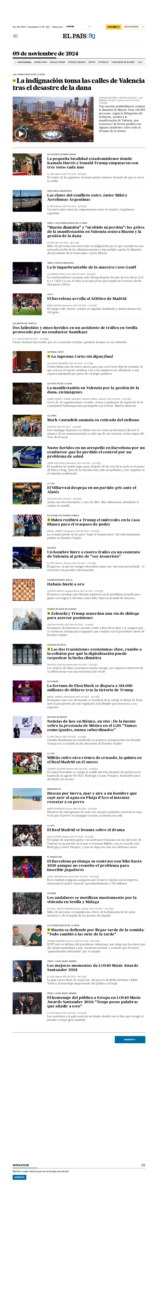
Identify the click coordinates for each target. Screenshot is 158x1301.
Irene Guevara (54, 305)
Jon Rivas (52, 499)
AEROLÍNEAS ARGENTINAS (59, 191)
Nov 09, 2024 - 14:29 (37, 339)
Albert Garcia (54, 399)
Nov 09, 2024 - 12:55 (88, 531)
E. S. (15, 339)
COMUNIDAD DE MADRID (123, 62)
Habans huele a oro (65, 584)
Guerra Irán (40, 62)
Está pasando (24, 62)
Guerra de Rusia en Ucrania (62, 609)
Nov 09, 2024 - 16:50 (75, 206)
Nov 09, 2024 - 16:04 (67, 243)
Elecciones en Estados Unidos (63, 516)
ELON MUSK (52, 681)
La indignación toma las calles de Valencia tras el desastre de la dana (79, 84)
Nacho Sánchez (65, 909)
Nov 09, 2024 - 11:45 (85, 665)
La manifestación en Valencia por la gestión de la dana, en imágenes (93, 390)
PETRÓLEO (103, 62)
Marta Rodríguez (56, 809)
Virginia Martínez (108, 98)
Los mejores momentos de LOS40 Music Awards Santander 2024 (92, 968)
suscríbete (113, 27)
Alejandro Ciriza (56, 274)
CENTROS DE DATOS (56, 645)
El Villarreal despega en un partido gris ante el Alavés (91, 490)
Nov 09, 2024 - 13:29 (89, 463)
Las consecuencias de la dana (63, 925)
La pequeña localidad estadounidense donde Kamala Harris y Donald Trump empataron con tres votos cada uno (92, 163)
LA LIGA (51, 483)
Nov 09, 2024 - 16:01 (84, 274)
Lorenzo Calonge (56, 769)
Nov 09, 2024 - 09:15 (102, 909)
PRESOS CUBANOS (76, 62)
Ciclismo (51, 416)
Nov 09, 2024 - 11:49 (82, 625)
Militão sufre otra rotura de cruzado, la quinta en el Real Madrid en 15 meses (94, 760)
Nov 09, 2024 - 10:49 (87, 876)
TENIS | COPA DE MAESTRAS (60, 263)
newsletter (21, 1165)
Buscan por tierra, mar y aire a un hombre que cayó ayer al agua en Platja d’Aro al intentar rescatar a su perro (92, 798)
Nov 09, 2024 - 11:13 (74, 737)
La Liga (51, 753)
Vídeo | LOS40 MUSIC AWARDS (62, 961)
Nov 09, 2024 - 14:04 (81, 363)
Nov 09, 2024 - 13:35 (119, 399)
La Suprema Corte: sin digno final (80, 357)
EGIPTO (92, 62)
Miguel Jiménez (55, 531)
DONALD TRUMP (57, 62)
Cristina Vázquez (128, 98)
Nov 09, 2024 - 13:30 (69, 427)
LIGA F (50, 294)
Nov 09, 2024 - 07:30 (75, 1013)
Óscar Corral (89, 399)
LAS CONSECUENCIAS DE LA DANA (29, 74)
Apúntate (19, 1177)
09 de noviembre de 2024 (45, 54)
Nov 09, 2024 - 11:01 (82, 837)
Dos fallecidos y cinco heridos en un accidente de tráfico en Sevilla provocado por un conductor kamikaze (75, 330)
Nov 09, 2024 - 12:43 (84, 563)
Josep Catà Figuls (56, 463)
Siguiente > (130, 1039)
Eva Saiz (51, 909)
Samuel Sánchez (72, 399)
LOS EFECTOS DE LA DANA (59, 384)
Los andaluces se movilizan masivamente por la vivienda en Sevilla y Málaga (92, 900)
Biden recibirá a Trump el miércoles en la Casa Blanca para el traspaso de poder (93, 522)
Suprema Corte (55, 352)
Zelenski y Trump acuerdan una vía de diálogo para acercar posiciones (93, 616)
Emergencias (54, 789)
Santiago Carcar (56, 665)
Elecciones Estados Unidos (61, 154)
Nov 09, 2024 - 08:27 (75, 977)
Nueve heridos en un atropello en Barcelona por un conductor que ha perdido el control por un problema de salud (96, 452)
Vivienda (51, 893)
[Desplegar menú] (16, 36)
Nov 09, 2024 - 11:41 (87, 697)
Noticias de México (57, 717)
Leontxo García (55, 591)
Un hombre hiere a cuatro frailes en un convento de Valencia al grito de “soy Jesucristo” (93, 555)
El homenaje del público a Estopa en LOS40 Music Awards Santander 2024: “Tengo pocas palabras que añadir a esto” (94, 1002)
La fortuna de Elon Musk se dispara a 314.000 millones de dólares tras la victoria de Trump (90, 688)
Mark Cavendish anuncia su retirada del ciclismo (93, 420)
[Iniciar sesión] (134, 27)
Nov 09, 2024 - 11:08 (86, 769)
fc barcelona (54, 857)
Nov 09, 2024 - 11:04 (85, 809)
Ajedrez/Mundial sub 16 (59, 580)
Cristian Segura (55, 625)
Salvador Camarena (57, 363)
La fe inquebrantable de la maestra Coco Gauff (91, 267)
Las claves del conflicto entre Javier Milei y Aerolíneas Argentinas (87, 198)
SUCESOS (51, 548)
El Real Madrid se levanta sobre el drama (86, 830)
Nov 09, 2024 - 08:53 (88, 941)
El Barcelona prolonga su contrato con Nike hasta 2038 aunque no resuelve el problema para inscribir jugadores (94, 866)
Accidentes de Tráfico (25, 324)
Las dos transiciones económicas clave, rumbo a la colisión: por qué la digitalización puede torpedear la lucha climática (94, 654)
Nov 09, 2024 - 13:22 (70, 499)
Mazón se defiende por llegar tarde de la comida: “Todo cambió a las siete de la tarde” (95, 932)
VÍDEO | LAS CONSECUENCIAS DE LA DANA (67, 223)
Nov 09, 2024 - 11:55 (91, 591)
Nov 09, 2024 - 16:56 (75, 174)
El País (50, 174)
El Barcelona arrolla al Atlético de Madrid (87, 299)
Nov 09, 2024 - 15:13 (85, 305)
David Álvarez (54, 837)
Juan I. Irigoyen (55, 876)
